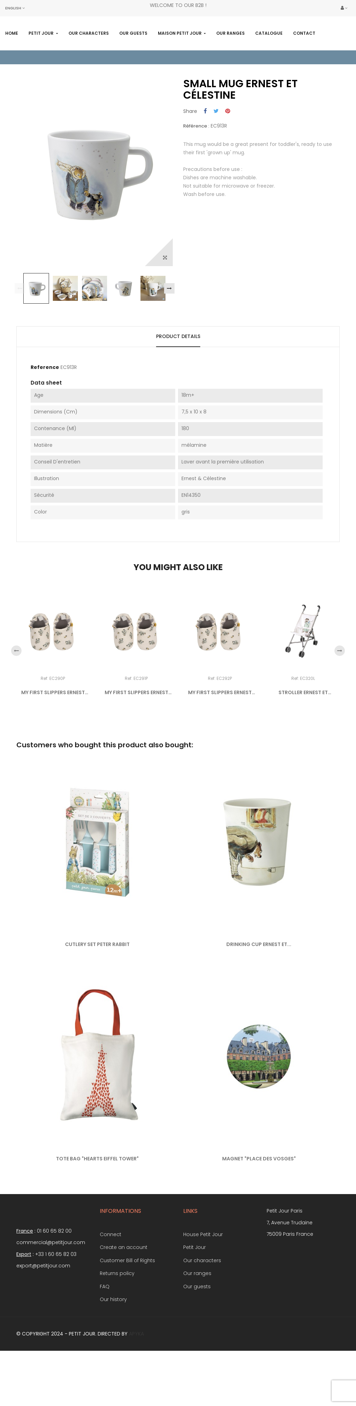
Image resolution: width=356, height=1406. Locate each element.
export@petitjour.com (43, 1303)
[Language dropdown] (15, 8)
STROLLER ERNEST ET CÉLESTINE (303, 731)
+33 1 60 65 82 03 (55, 1292)
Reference (45, 405)
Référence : (196, 164)
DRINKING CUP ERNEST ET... (258, 982)
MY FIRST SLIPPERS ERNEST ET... (53, 731)
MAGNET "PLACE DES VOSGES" (259, 1196)
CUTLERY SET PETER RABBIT (97, 982)
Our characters (202, 1298)
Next (169, 326)
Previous (20, 326)
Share (205, 149)
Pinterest (227, 149)
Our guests (197, 1324)
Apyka (136, 1371)
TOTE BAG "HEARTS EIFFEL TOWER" (97, 1196)
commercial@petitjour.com (50, 1280)
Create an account (123, 1285)
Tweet (216, 149)
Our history (113, 1337)
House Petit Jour (203, 1272)
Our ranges (197, 1311)
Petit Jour (194, 1285)
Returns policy (117, 1311)
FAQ (105, 1324)
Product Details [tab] (178, 374)
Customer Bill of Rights (127, 1298)
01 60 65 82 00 (54, 1268)
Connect (110, 1272)
